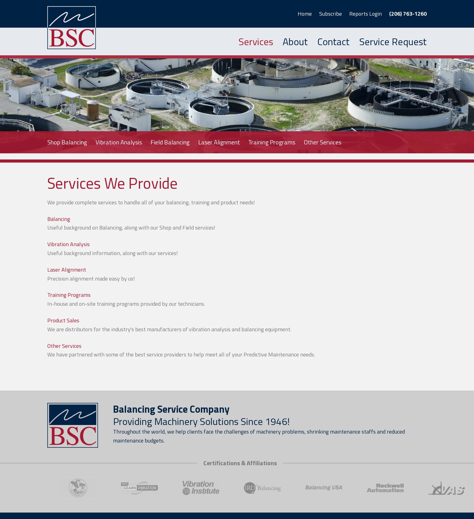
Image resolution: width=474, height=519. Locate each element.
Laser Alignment (219, 142)
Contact (333, 41)
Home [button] (305, 14)
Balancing (58, 219)
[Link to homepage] (72, 27)
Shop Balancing (67, 142)
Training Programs (271, 142)
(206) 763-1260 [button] (408, 14)
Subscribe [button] (330, 14)
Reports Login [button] (365, 14)
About (295, 41)
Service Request (393, 41)
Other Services (322, 142)
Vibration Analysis (119, 142)
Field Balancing (170, 142)
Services (255, 41)
